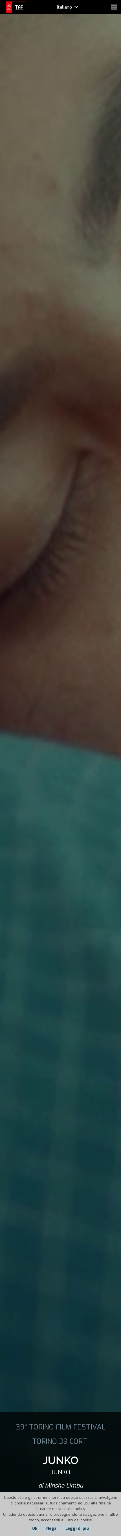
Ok (34, 1528)
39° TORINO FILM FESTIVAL (60, 1427)
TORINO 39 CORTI (60, 1441)
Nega (51, 1528)
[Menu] (114, 7)
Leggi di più (77, 1528)
